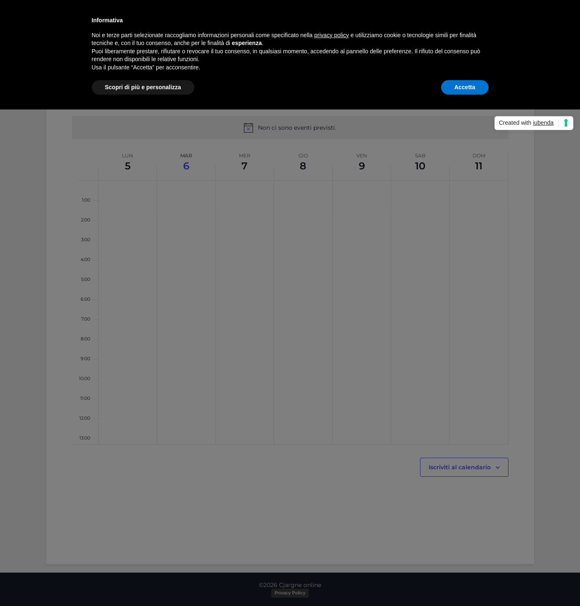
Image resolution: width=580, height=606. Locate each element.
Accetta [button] (464, 87)
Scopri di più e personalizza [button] (143, 87)
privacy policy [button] (331, 35)
